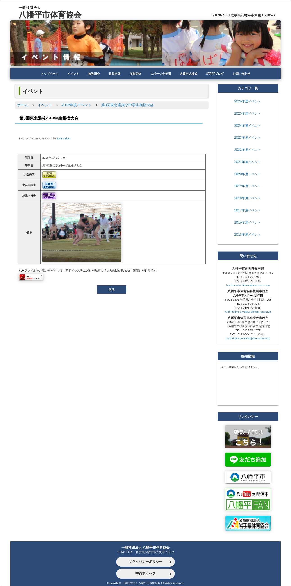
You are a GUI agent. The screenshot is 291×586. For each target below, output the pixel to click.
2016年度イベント (247, 222)
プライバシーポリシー (145, 561)
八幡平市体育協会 (50, 14)
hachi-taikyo (63, 138)
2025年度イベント (247, 113)
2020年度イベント (247, 174)
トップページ (45, 73)
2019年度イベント (76, 105)
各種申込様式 (190, 73)
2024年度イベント (247, 125)
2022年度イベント (247, 150)
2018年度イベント (247, 198)
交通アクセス (145, 573)
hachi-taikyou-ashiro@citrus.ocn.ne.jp (248, 338)
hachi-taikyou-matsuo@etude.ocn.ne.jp (248, 312)
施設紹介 (91, 73)
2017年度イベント (247, 210)
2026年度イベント (247, 101)
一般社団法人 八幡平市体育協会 (145, 547)
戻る (112, 289)
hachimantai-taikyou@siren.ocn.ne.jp (248, 285)
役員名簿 (113, 73)
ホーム (22, 105)
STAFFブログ (218, 73)
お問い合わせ (245, 73)
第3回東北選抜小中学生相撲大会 (127, 105)
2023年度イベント (247, 138)
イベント (70, 73)
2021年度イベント (247, 162)
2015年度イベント (247, 234)
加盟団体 (134, 73)
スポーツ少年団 (161, 73)
